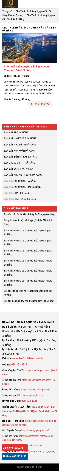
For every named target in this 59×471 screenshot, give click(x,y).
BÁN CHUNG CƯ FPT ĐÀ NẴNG (19, 162)
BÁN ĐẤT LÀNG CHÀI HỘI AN (18, 168)
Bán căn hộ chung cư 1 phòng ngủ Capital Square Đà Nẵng (28, 252)
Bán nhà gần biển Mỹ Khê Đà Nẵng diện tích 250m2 (29, 300)
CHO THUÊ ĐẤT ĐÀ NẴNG (17, 193)
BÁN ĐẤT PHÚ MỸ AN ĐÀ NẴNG (20, 144)
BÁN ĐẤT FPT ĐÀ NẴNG (16, 132)
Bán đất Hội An (30, 411)
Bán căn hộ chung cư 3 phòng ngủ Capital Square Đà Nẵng (28, 232)
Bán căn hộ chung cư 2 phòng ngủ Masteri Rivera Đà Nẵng (28, 272)
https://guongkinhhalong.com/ (36, 379)
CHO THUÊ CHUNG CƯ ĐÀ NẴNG (20, 180)
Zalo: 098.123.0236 (13, 447)
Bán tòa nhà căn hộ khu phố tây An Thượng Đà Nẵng (29, 214)
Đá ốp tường (44, 389)
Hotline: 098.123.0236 (14, 456)
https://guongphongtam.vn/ (30, 395)
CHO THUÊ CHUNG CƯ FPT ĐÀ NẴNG (22, 186)
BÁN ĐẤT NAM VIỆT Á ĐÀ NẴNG (20, 138)
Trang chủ (7, 11)
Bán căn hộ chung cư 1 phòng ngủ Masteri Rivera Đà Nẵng (28, 282)
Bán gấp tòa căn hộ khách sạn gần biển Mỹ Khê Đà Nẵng (28, 222)
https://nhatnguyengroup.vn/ (35, 430)
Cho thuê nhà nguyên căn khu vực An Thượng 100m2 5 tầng (27, 68)
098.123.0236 (40, 104)
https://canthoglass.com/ (38, 370)
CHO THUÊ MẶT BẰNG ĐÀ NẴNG (20, 199)
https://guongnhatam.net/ (29, 445)
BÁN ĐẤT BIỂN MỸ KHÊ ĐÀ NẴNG (20, 156)
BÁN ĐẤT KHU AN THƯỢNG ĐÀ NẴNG (23, 174)
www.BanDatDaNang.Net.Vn (27, 358)
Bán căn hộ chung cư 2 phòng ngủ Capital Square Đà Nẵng (28, 242)
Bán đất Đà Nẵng (40, 407)
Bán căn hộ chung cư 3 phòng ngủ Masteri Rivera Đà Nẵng (28, 262)
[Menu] (55, 4)
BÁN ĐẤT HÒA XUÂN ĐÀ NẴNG (19, 150)
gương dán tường (27, 389)
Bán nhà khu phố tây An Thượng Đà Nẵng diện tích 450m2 (28, 292)
